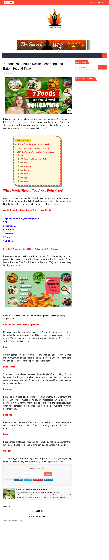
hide (28, 140)
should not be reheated (38, 204)
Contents (23, 140)
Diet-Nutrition (10, 73)
